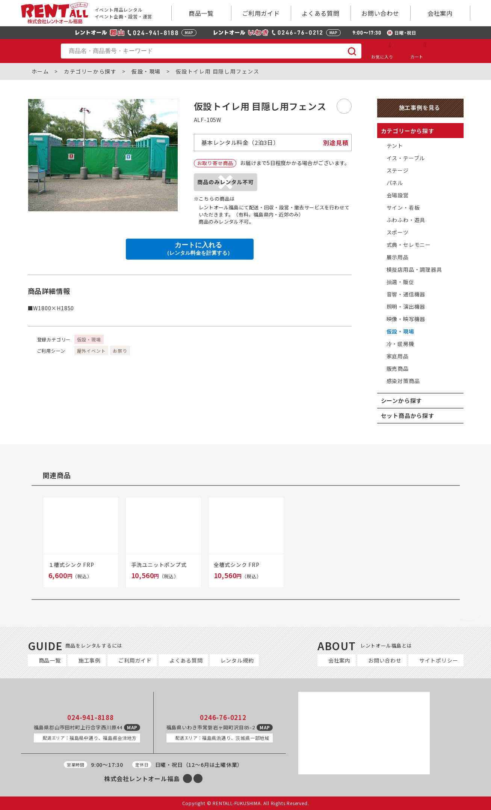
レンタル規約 (237, 660)
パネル (395, 182)
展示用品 (398, 257)
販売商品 (398, 368)
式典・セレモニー (409, 244)
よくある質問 (321, 13)
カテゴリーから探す (90, 71)
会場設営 (398, 195)
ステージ (398, 170)
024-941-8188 (90, 717)
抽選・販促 (400, 282)
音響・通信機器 (406, 294)
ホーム (40, 71)
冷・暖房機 (400, 343)
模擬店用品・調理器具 (414, 269)
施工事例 (90, 660)
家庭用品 (398, 356)
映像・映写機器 (406, 319)
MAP (189, 32)
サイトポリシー (438, 660)
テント (395, 145)
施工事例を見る (420, 107)
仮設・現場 (146, 71)
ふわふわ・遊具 (406, 220)
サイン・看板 (403, 207)
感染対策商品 (403, 381)
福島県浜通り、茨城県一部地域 (222, 738)
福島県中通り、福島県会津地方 (90, 738)
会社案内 (440, 13)
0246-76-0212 (223, 717)
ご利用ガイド (261, 13)
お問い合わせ (380, 13)
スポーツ (398, 232)
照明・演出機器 (406, 306)
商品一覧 (201, 13)
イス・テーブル (406, 158)
